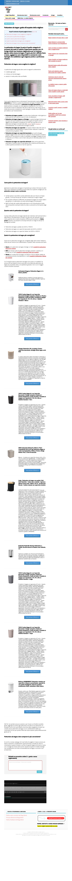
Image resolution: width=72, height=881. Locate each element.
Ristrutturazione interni (22, 15)
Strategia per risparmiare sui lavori (12, 3)
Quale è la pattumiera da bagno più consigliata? (18, 41)
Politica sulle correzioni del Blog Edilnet (16, 815)
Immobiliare (59, 15)
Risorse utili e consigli (10, 18)
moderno (38, 124)
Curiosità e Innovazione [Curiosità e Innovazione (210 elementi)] (53, 133)
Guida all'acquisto (9, 23)
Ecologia (53, 15)
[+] (23, 791)
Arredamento (45, 15)
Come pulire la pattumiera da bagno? (15, 36)
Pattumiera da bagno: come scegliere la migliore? (18, 34)
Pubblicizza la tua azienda (25, 1)
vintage (29, 124)
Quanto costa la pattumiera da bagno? (16, 39)
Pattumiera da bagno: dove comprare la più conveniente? (20, 43)
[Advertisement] (36, 858)
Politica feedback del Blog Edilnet (15, 820)
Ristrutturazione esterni (35, 15)
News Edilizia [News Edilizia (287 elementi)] (61, 133)
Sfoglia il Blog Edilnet (10, 15)
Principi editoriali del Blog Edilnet (14, 817)
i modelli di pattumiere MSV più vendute (27, 252)
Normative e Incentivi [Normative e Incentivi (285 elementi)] (53, 135)
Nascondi (34, 31)
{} (21, 791)
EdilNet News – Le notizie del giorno (12, 1)
